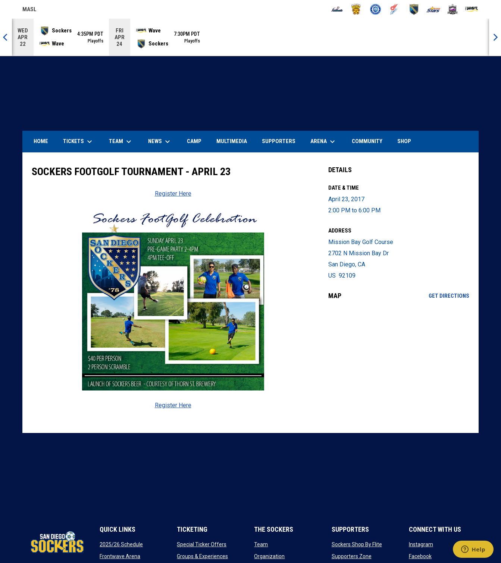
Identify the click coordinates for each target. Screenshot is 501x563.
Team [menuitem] (121, 141)
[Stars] (433, 9)
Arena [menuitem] (326, 141)
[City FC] (375, 9)
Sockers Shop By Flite (357, 544)
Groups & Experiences (202, 556)
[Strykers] (453, 9)
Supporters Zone (352, 556)
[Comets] (395, 9)
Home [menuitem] (41, 141)
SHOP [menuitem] (407, 141)
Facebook (420, 556)
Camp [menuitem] (194, 141)
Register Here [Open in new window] (173, 193)
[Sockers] (414, 9)
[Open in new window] (173, 299)
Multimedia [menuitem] (231, 141)
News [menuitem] (160, 141)
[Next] (495, 37)
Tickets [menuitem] (78, 141)
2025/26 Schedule (121, 544)
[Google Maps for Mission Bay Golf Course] (399, 366)
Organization (269, 556)
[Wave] (472, 9)
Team (261, 544)
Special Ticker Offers (201, 544)
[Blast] (356, 9)
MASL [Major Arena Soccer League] (29, 10)
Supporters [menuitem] (278, 141)
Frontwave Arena (120, 556)
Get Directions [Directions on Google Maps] (449, 295)
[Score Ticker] (250, 37)
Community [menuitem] (367, 141)
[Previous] (6, 37)
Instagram (421, 544)
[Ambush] (337, 9)
